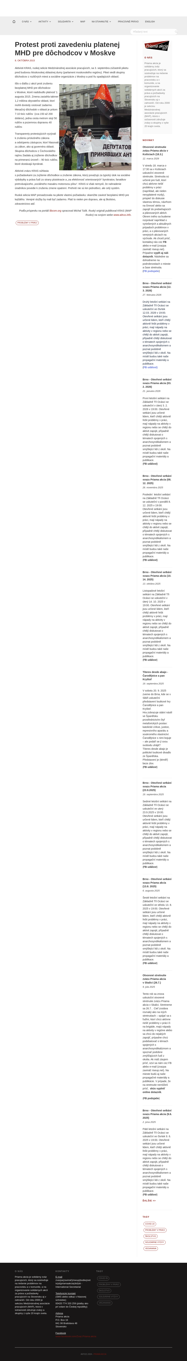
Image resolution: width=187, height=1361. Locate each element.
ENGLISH (150, 21)
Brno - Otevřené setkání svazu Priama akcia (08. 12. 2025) (157, 479)
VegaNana (150, 1248)
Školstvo (150, 1236)
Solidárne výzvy (154, 1242)
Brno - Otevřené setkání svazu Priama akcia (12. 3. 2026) (157, 287)
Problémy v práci (27, 223)
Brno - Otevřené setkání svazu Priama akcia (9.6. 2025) (157, 1114)
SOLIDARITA (64, 21)
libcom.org (55, 210)
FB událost (150, 463)
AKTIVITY (43, 21)
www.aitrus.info (122, 214)
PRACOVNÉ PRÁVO (128, 21)
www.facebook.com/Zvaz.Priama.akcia (76, 1336)
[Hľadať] (154, 32)
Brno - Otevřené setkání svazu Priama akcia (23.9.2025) (157, 786)
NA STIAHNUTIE (100, 21)
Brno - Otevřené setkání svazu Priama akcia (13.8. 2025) (157, 883)
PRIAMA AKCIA (100, 1354)
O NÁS (25, 21)
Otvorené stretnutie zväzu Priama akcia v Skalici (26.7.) (154, 979)
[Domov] (14, 22)
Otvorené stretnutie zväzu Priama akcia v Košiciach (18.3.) (155, 151)
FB (165, 242)
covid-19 (149, 1224)
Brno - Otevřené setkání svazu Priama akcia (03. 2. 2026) (157, 383)
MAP (82, 21)
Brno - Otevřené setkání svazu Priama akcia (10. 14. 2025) (157, 576)
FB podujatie (151, 1098)
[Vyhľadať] (176, 32)
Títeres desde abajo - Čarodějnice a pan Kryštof (155, 676)
